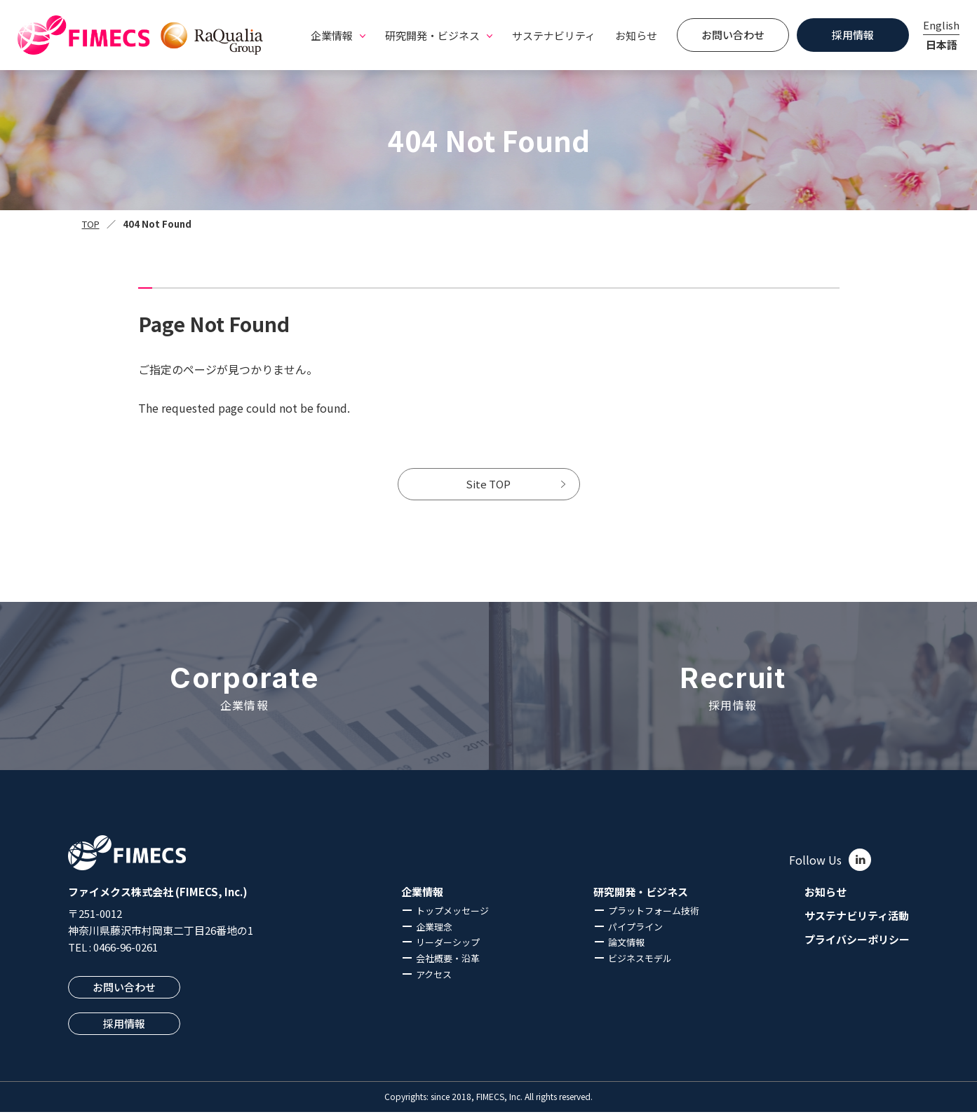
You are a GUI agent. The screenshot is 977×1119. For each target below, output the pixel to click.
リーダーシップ (448, 949)
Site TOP (489, 487)
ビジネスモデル (640, 965)
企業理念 (434, 933)
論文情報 (626, 949)
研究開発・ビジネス (640, 899)
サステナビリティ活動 (856, 923)
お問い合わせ (732, 34)
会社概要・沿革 (448, 965)
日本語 (941, 44)
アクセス (434, 981)
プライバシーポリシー (857, 946)
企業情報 (422, 899)
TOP (91, 224)
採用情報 (853, 34)
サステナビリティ (553, 35)
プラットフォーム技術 (653, 917)
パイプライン (635, 933)
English (941, 25)
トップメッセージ (452, 917)
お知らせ (636, 35)
